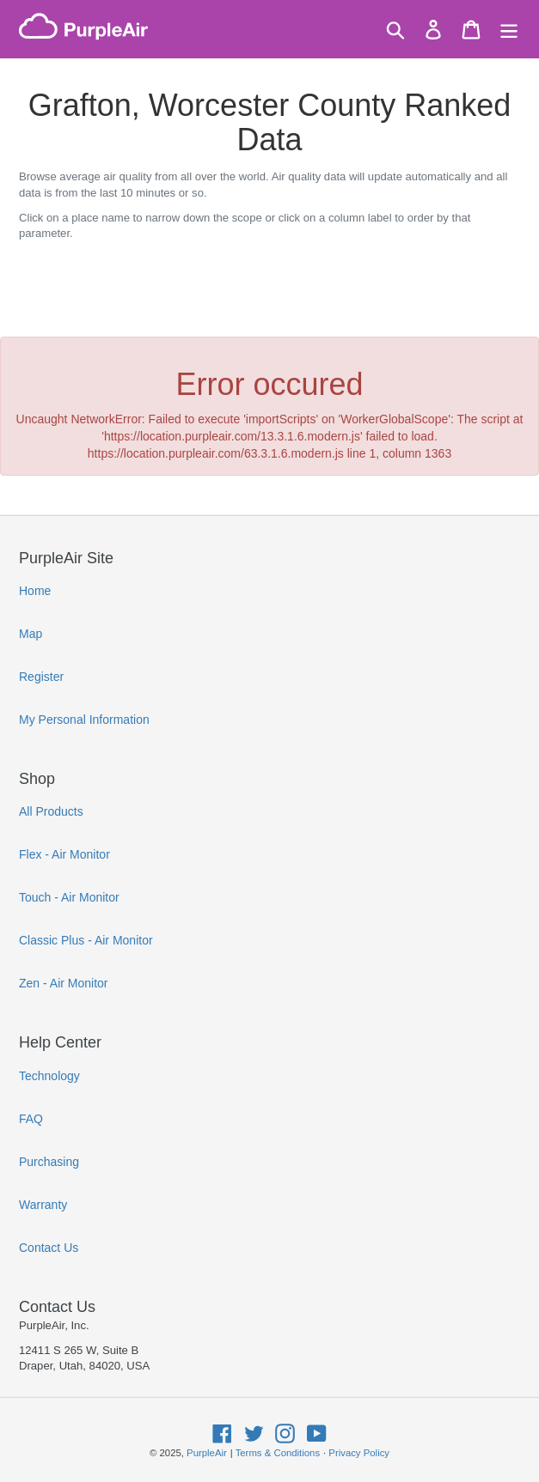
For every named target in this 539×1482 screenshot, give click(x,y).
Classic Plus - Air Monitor (86, 940)
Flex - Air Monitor (64, 854)
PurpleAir (207, 1453)
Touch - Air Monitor (69, 897)
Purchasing (49, 1162)
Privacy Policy (358, 1453)
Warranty (43, 1205)
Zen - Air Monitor (63, 983)
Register (41, 676)
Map (30, 634)
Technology (49, 1076)
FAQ (31, 1119)
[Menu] (509, 29)
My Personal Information (84, 719)
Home (35, 591)
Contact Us (48, 1247)
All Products (51, 811)
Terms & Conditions (278, 1453)
